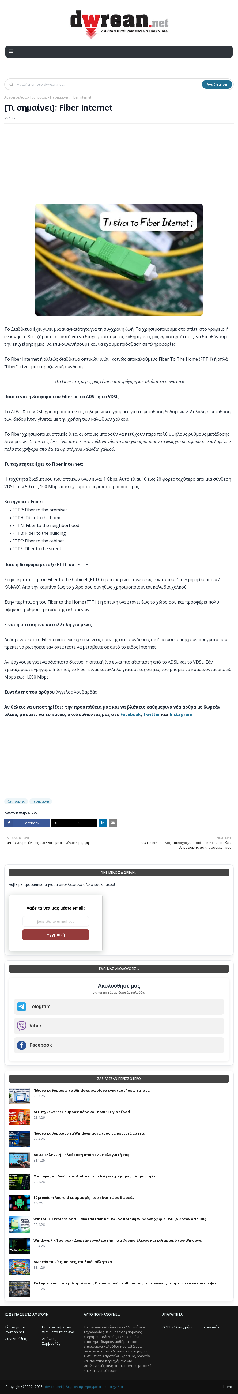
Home (228, 1386)
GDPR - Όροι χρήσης (178, 1327)
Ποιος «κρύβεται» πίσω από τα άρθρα (58, 1329)
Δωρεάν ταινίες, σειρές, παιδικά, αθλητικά (72, 1261)
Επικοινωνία (209, 1327)
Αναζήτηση (217, 84)
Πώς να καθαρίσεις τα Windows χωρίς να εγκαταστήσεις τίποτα (91, 1090)
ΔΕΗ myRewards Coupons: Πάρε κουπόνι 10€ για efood (81, 1111)
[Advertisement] (119, 166)
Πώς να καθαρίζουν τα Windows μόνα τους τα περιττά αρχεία (89, 1133)
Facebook (130, 714)
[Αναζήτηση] (109, 84)
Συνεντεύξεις (16, 1338)
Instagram (181, 714)
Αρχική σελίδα (15, 97)
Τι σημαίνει (38, 97)
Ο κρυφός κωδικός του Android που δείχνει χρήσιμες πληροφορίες (95, 1176)
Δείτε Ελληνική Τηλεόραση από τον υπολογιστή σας (81, 1154)
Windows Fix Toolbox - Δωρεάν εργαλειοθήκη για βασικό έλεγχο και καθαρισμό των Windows (117, 1240)
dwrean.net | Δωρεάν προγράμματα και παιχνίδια (84, 1386)
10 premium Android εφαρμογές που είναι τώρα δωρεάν (83, 1197)
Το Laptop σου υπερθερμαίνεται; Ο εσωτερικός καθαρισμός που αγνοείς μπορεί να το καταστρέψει (124, 1283)
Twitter (151, 714)
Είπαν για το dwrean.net (15, 1329)
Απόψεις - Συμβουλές (51, 1341)
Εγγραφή (55, 934)
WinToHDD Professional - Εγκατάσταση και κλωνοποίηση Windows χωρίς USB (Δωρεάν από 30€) (119, 1218)
